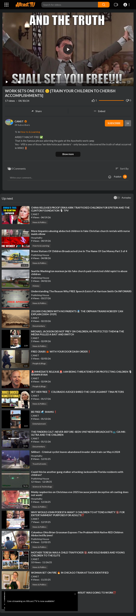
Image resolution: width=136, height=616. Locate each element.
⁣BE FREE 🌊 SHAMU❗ (44, 411)
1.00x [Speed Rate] (107, 82)
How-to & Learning (30, 131)
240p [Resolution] (124, 82)
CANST (21, 121)
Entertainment (39, 423)
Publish (120, 177)
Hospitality (36, 237)
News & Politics (39, 222)
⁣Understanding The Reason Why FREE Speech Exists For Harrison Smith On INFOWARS (81, 291)
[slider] (56, 82)
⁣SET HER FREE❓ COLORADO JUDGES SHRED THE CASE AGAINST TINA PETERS (77, 391)
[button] (127, 4)
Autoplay (126, 197)
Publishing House (40, 255)
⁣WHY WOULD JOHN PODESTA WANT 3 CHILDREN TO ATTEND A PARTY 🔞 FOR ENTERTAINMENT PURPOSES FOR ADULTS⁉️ (78, 514)
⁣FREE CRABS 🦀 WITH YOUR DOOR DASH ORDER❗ (61, 351)
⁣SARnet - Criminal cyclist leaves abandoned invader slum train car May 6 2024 (75, 451)
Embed (99, 111)
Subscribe (114, 123)
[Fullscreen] (129, 82)
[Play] (6, 82)
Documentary (39, 326)
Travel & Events (39, 464)
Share (36, 111)
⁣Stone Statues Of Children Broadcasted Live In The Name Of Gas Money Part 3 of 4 (79, 251)
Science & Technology (42, 486)
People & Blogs (39, 363)
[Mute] (117, 82)
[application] (68, 49)
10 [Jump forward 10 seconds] (112, 82)
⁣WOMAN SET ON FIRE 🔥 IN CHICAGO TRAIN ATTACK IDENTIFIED (70, 572)
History (36, 286)
